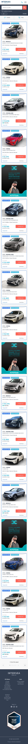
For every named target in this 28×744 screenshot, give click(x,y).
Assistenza (7, 694)
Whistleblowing (7, 688)
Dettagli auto (20, 49)
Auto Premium (21, 684)
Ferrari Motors (7, 685)
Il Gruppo (7, 681)
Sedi (7, 700)
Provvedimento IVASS (7, 689)
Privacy (9, 741)
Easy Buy (7, 696)
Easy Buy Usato (7, 697)
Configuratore (21, 682)
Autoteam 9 (7, 684)
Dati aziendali (7, 686)
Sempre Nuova (7, 698)
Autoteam (7, 682)
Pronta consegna (20, 681)
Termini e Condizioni (16, 741)
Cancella (25, 13)
